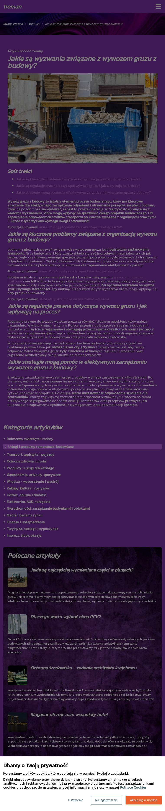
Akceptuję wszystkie (143, 800)
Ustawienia (75, 800)
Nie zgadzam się (106, 800)
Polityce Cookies (133, 787)
